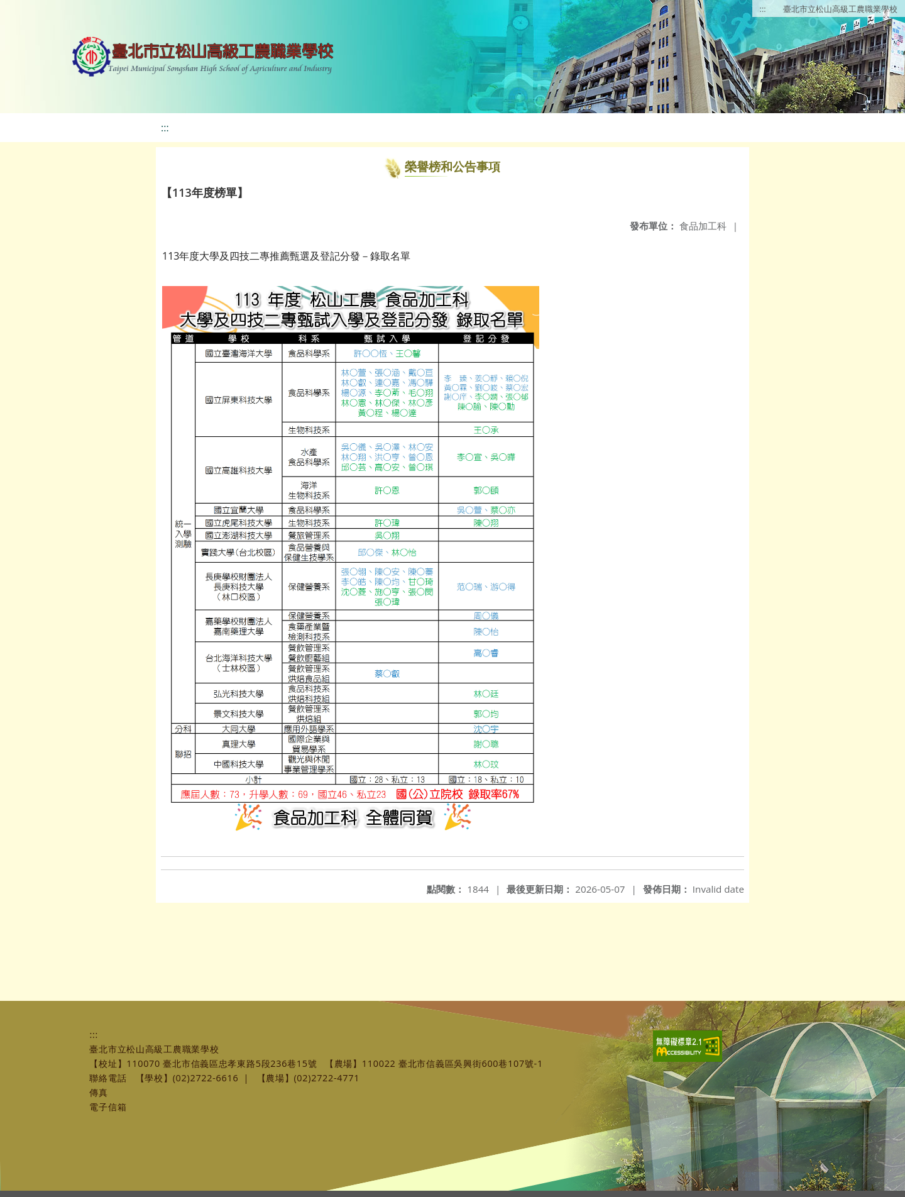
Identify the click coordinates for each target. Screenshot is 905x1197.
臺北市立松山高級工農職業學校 (840, 8)
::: (763, 8)
